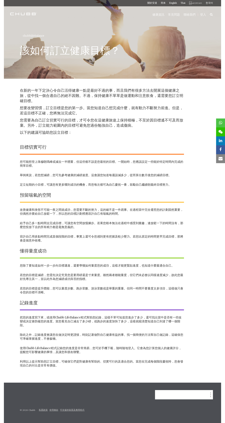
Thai (183, 3)
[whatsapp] (220, 122)
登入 (203, 14)
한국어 (209, 3)
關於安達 (152, 3)
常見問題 (174, 14)
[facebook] (220, 149)
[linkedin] (220, 140)
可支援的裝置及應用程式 (72, 410)
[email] (220, 158)
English (173, 3)
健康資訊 (158, 14)
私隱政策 (43, 410)
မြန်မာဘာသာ (195, 3)
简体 (163, 3)
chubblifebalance (33, 35)
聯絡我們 (189, 14)
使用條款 (53, 410)
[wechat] (220, 131)
